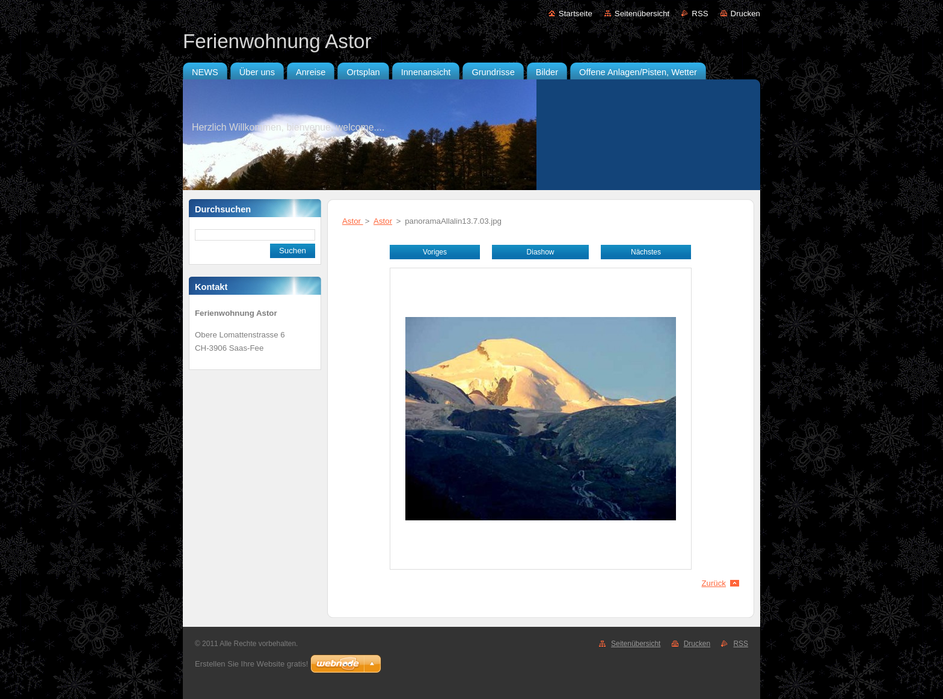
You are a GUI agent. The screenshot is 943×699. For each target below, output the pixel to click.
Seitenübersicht (642, 13)
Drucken (745, 13)
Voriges (435, 252)
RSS (700, 13)
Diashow (540, 252)
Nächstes (646, 252)
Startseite (575, 13)
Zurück (713, 583)
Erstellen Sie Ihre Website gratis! (251, 663)
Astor (352, 221)
